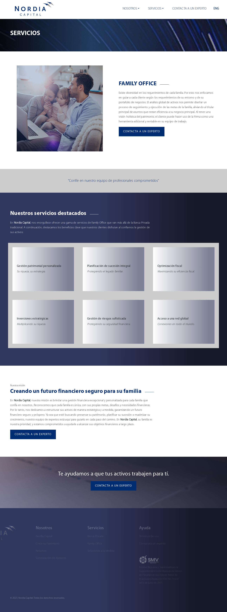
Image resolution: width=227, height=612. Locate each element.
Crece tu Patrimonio (33, 543)
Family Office (80, 543)
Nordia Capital (29, 536)
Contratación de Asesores (36, 558)
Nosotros (130, 8)
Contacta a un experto (189, 8)
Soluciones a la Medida (86, 551)
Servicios (154, 8)
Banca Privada (81, 536)
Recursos (26, 551)
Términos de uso (134, 536)
